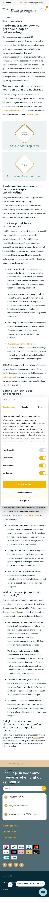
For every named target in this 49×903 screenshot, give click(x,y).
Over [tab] (40, 407)
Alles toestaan (24, 484)
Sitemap (5, 889)
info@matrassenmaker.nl (16, 805)
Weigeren (24, 501)
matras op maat (9, 377)
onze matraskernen (31, 515)
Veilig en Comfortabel (15, 770)
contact (36, 737)
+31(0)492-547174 (14, 797)
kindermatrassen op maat (13, 110)
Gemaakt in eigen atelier (33, 2)
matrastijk (14, 612)
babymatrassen (32, 114)
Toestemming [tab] (9, 407)
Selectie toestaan (24, 493)
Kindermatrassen (16, 21)
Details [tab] (25, 407)
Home (4, 21)
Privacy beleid (7, 876)
